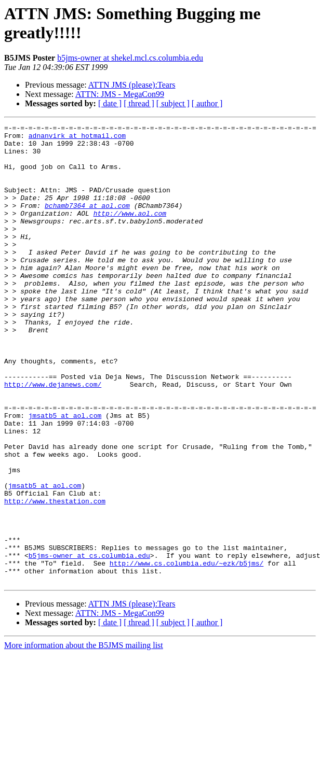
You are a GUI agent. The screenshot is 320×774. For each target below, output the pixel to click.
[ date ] (110, 103)
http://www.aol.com (130, 231)
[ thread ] (139, 103)
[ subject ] (173, 103)
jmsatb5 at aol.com (65, 474)
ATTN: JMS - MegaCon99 (119, 94)
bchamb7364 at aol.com (87, 222)
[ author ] (207, 103)
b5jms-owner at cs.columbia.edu (89, 642)
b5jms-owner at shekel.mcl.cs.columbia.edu (130, 57)
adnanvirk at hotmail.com (77, 138)
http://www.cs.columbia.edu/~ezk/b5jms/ (186, 651)
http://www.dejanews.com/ (52, 437)
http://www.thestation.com (54, 577)
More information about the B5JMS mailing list (83, 737)
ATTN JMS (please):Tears (132, 84)
